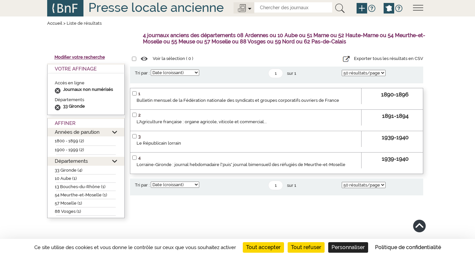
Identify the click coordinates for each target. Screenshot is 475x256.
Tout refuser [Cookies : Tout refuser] (306, 247)
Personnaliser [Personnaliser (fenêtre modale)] (348, 247)
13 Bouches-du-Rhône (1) (80, 186)
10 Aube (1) (66, 178)
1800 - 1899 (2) (69, 140)
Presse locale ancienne (156, 7)
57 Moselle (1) (68, 203)
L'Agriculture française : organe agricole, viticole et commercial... (202, 121)
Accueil (54, 23)
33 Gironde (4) (68, 170)
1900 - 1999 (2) (69, 149)
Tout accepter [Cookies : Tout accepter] (263, 247)
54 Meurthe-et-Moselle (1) (81, 194)
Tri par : (142, 73)
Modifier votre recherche (79, 57)
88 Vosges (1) (68, 211)
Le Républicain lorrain (159, 143)
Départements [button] (71, 161)
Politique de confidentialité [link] (408, 247)
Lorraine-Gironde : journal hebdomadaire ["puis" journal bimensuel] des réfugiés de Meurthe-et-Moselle (241, 164)
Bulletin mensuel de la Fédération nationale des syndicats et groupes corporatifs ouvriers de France (238, 100)
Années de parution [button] (77, 132)
